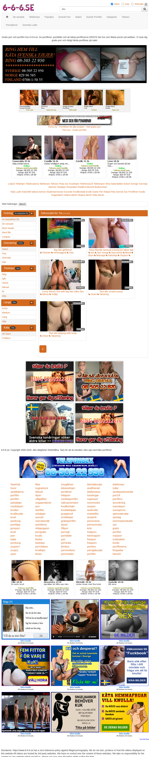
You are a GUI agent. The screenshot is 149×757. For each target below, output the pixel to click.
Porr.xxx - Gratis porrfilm (74, 130)
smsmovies (93, 502)
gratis (116, 528)
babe (13, 539)
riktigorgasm (42, 528)
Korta (4, 308)
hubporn (92, 532)
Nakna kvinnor (39, 191)
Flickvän (45, 252)
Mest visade (8, 228)
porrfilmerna (119, 546)
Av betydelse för (10, 219)
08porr (64, 528)
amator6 (92, 517)
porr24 (116, 495)
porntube (66, 543)
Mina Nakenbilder (114, 183)
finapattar (118, 550)
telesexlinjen (68, 488)
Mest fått (6, 232)
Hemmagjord (58, 252)
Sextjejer (61, 187)
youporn (15, 546)
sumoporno (119, 510)
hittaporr (65, 495)
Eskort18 (89, 187)
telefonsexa (93, 491)
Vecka (5, 283)
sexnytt (39, 517)
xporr (13, 554)
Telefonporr (99, 183)
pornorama (93, 521)
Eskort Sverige (131, 183)
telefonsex (118, 484)
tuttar (115, 488)
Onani (93, 294)
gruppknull (67, 513)
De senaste (7, 224)
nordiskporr (17, 506)
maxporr (117, 535)
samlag (117, 517)
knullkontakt (68, 506)
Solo (70, 252)
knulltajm (40, 550)
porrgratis (40, 532)
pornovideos (68, 550)
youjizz (14, 550)
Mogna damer (85, 195)
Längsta (6, 236)
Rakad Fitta (109, 191)
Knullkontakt (79, 191)
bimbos (65, 546)
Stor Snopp (101, 252)
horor (13, 488)
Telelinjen (20, 183)
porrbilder (66, 535)
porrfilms (117, 499)
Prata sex (63, 183)
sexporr (91, 506)
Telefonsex (44, 183)
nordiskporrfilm (69, 499)
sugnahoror (41, 488)
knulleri (15, 510)
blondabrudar (94, 484)
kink (89, 528)
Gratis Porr (97, 191)
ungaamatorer (43, 502)
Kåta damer (98, 195)
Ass (91, 252)
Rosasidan (71, 187)
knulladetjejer (68, 510)
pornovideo (67, 554)
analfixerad (93, 488)
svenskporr (119, 506)
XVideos (6, 338)
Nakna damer (70, 195)
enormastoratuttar (123, 521)
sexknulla (92, 510)
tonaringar (93, 495)
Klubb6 (81, 187)
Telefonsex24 (86, 183)
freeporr (91, 539)
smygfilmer (67, 484)
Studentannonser (55, 191)
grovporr (15, 528)
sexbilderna (17, 491)
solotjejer (40, 513)
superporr (92, 499)
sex (115, 524)
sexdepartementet (123, 491)
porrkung (16, 521)
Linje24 (11, 183)
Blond (127, 252)
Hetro (117, 4)
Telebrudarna (32, 183)
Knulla (142, 191)
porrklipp (15, 524)
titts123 (22, 204)
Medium (6, 312)
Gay (127, 4)
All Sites (6, 333)
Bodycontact (101, 187)
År (3, 291)
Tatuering (103, 294)
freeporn (92, 543)
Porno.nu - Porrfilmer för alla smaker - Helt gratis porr (74, 126)
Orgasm (123, 255)
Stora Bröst (115, 252)
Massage (99, 255)
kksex (38, 554)
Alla (4, 262)
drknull (39, 491)
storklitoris (41, 524)
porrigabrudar (94, 550)
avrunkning (119, 502)
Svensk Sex (122, 191)
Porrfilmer (133, 191)
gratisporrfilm (68, 521)
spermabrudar (121, 513)
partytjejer (16, 502)
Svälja (53, 294)
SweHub (15, 484)
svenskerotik (42, 521)
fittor (37, 484)
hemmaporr (93, 535)
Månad (5, 287)
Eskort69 (26, 191)
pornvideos (41, 546)
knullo (38, 535)
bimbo (38, 539)
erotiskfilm (93, 513)
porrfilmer (66, 491)
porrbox (91, 546)
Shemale (139, 4)
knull (13, 517)
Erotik (89, 191)
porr (37, 506)
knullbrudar (17, 513)
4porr (38, 495)
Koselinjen (74, 183)
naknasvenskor (69, 502)
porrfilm (15, 495)
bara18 (117, 554)
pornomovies (94, 524)
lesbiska (40, 543)
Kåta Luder (16, 191)
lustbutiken (119, 539)
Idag (4, 274)
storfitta (39, 510)
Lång (4, 317)
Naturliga (111, 255)
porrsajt (65, 532)
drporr (64, 524)
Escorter (68, 191)
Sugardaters (57, 195)
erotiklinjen (67, 517)
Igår (4, 278)
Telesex (54, 183)
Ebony (44, 294)
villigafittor (41, 499)
